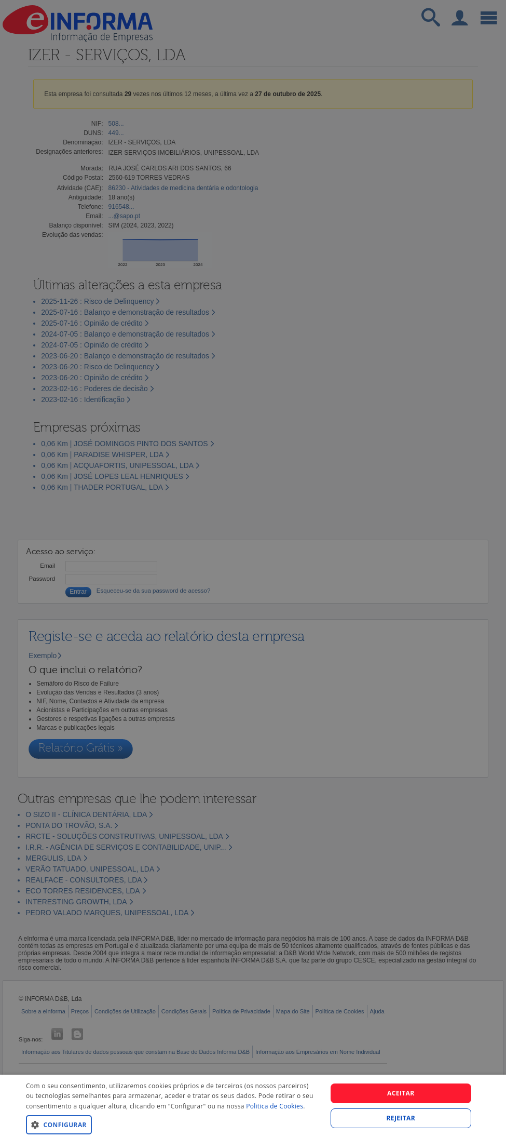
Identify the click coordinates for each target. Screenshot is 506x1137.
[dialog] (253, 1106)
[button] (172, 1124)
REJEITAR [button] (400, 1118)
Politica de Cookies (274, 1106)
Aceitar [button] (401, 1093)
